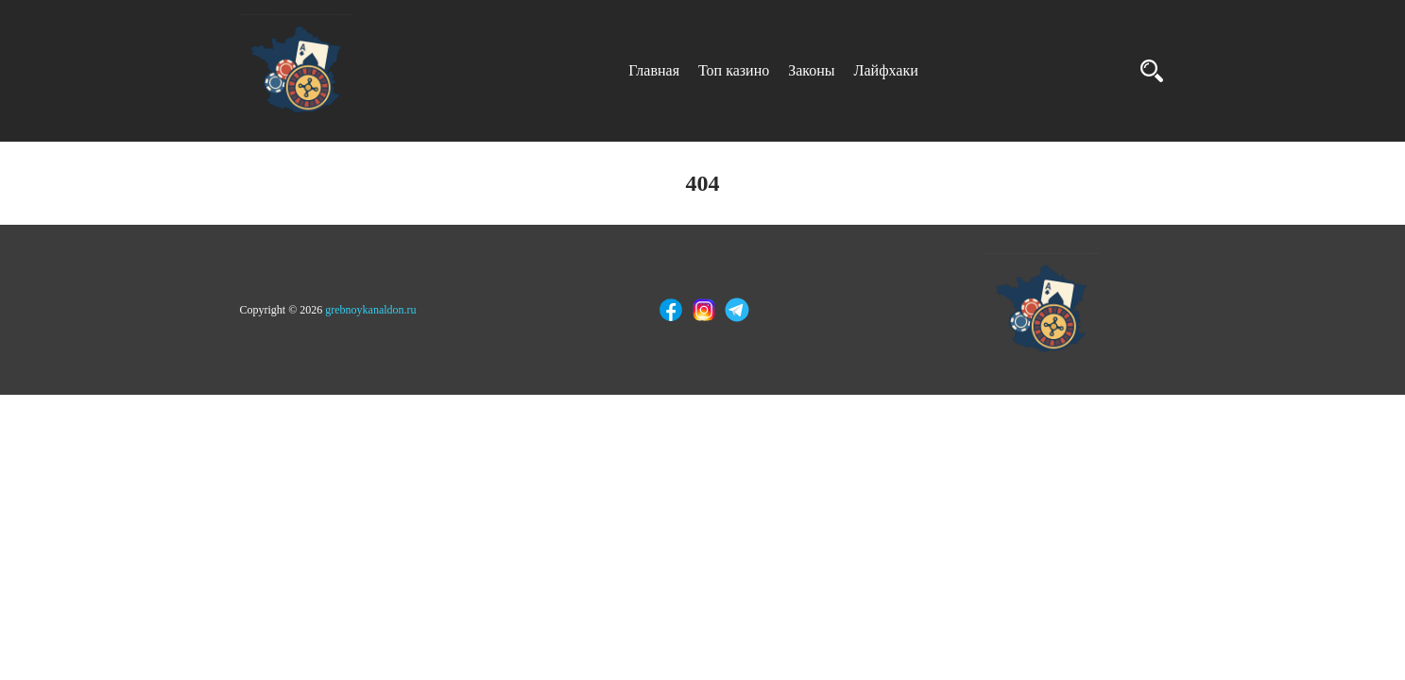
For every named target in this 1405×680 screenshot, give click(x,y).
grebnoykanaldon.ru (370, 309)
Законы (811, 70)
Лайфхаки (886, 70)
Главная (653, 70)
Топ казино (733, 70)
